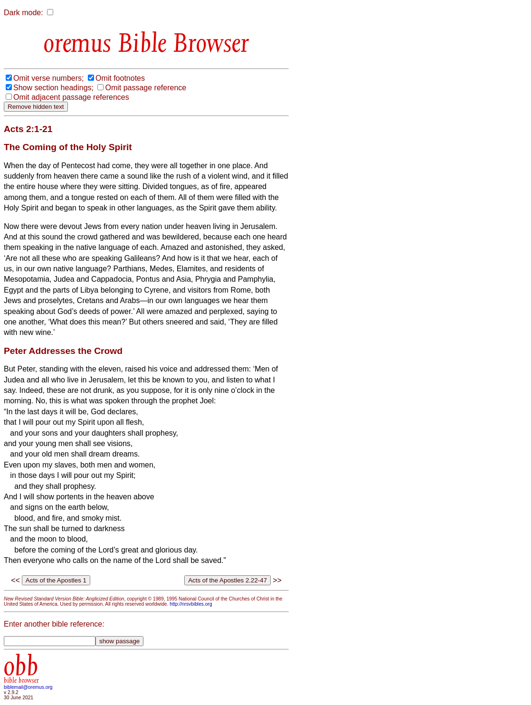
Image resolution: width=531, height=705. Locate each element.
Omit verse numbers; (48, 78)
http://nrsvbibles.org (191, 604)
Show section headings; (53, 88)
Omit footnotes (120, 78)
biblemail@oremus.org (28, 687)
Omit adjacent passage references (71, 97)
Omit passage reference (145, 88)
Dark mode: (23, 13)
